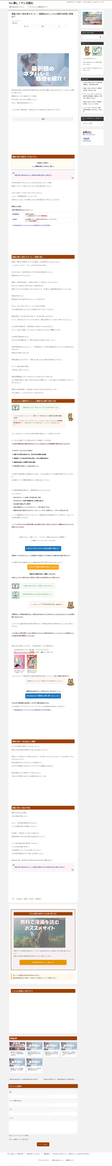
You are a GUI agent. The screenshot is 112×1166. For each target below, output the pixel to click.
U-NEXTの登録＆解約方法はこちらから (43, 567)
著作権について (70, 1160)
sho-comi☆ (19, 898)
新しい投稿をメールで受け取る (19, 1139)
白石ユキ (32, 898)
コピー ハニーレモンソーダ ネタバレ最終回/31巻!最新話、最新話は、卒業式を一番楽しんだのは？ (92, 96)
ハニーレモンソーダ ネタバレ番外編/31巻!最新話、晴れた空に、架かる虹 (92, 109)
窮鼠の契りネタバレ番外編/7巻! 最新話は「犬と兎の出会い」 (16, 1070)
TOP (16, 1153)
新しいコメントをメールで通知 (19, 1135)
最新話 (25, 898)
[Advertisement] (43, 42)
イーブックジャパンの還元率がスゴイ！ (38, 7)
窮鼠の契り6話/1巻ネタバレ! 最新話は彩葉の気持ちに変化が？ (33, 175)
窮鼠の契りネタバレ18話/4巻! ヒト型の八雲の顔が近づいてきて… (69, 1054)
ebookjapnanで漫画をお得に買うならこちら (43, 696)
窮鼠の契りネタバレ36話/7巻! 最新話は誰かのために (34, 1069)
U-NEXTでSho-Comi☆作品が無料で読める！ (43, 548)
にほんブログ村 (87, 140)
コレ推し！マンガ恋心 (20, 3)
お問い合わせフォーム (57, 1160)
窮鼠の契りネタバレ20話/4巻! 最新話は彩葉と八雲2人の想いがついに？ (51, 1054)
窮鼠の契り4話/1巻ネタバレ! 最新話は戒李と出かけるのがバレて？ (34, 1054)
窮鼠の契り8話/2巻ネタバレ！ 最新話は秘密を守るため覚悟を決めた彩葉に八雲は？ (40, 867)
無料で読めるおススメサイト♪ (16, 7)
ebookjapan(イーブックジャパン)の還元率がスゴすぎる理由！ (32, 225)
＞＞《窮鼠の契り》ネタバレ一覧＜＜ (43, 166)
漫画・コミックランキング (89, 134)
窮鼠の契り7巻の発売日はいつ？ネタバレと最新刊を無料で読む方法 (16, 1054)
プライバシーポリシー (44, 1160)
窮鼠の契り (14, 23)
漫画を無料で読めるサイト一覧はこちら (43, 962)
